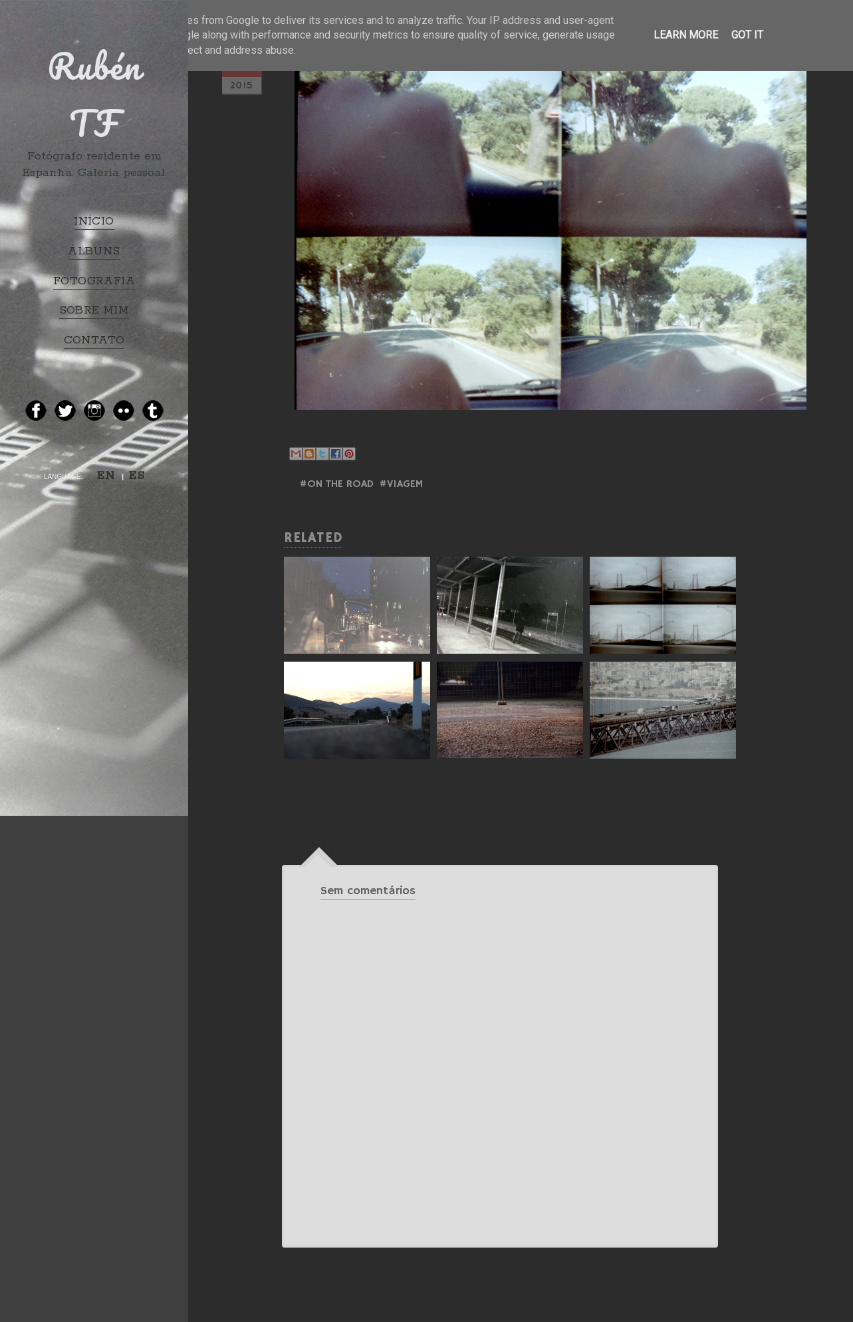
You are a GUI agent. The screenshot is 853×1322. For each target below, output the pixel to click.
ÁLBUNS (94, 251)
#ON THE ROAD (336, 484)
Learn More (686, 35)
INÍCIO (94, 221)
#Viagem (401, 484)
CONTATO (94, 340)
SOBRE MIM (94, 310)
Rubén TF (94, 94)
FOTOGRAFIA (94, 281)
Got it (747, 35)
